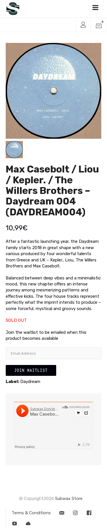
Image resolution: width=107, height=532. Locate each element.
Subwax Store (68, 498)
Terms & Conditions (31, 512)
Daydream (30, 381)
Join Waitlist (31, 370)
